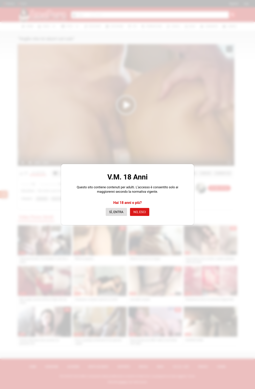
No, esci (140, 212)
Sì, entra (116, 212)
